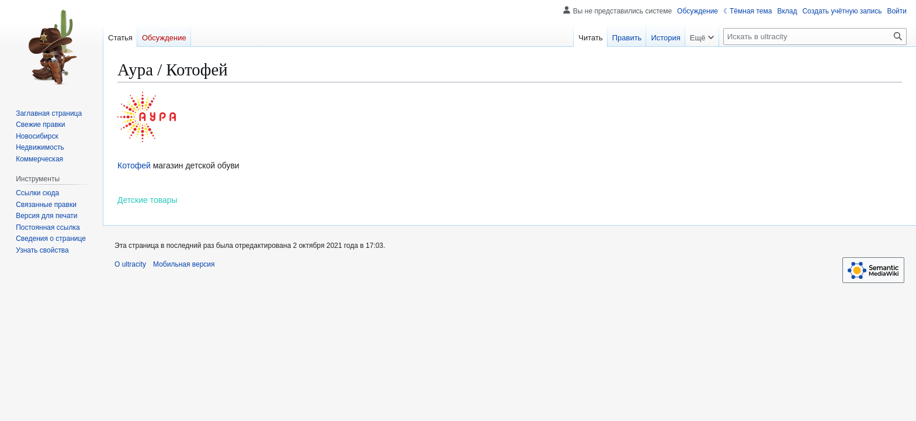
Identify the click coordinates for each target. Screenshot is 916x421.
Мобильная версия (184, 264)
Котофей (134, 165)
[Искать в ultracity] (815, 36)
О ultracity (130, 264)
